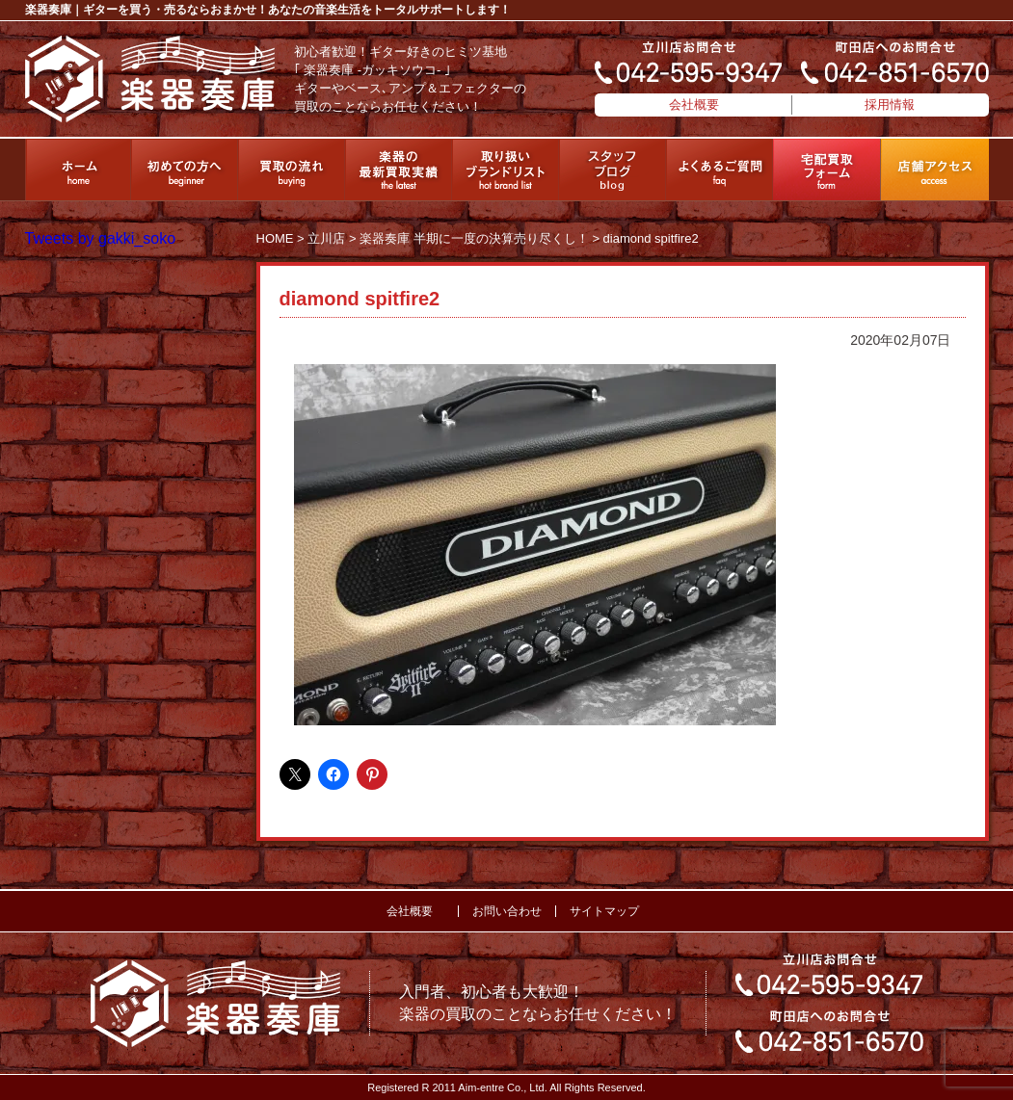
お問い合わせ (507, 911)
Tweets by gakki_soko (100, 238)
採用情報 (890, 104)
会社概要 (694, 104)
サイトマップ (604, 911)
